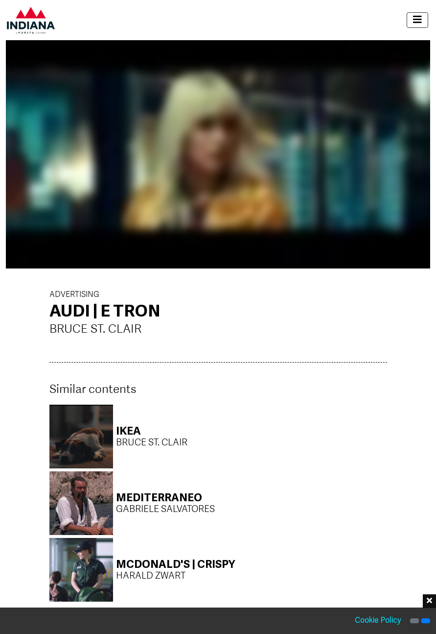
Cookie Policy (378, 621)
